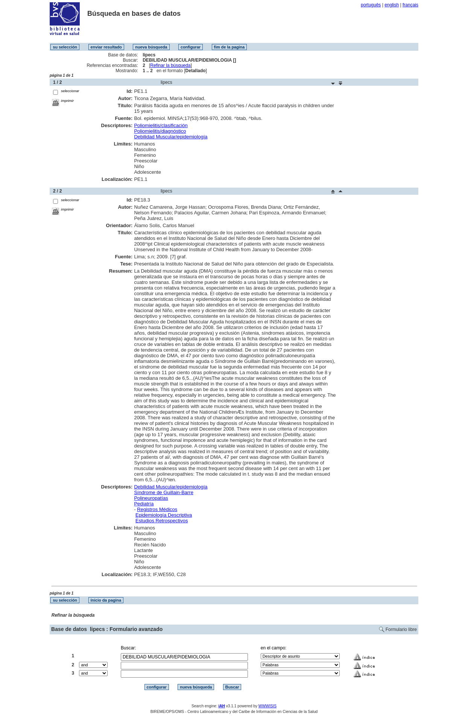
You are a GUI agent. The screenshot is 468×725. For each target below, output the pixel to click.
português (371, 5)
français (410, 5)
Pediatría (143, 504)
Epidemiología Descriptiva (163, 515)
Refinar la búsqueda (170, 65)
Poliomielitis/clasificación (160, 125)
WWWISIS (267, 706)
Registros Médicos (157, 509)
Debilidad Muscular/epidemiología (170, 137)
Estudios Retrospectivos (161, 520)
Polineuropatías (151, 498)
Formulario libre (401, 629)
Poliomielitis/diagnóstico (160, 131)
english (391, 5)
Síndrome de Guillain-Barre (163, 492)
